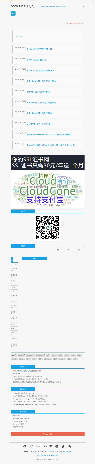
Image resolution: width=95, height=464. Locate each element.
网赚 (13, 328)
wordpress (40, 355)
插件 (75, 359)
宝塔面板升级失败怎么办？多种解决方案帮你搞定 (30, 401)
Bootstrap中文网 (18, 424)
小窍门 (14, 291)
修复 (40, 359)
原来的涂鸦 (16, 373)
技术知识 (14, 306)
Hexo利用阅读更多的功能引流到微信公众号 (28, 376)
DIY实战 (14, 265)
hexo (14, 355)
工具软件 (14, 296)
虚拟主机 (48, 359)
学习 (73, 355)
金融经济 (14, 333)
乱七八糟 (14, 269)
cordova (62, 359)
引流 (69, 359)
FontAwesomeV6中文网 (21, 418)
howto (22, 359)
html (60, 355)
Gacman (50, 451)
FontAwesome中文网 (20, 421)
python (21, 355)
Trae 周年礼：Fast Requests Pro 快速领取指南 (29, 399)
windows (30, 355)
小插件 (14, 287)
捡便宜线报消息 (18, 427)
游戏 (13, 324)
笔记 (34, 359)
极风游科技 (16, 415)
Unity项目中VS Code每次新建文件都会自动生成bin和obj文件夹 (34, 404)
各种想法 (14, 275)
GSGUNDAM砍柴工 (24, 6)
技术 (28, 359)
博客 (53, 355)
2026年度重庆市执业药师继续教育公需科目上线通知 (30, 379)
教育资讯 (14, 319)
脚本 (66, 355)
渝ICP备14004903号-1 (44, 455)
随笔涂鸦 (14, 339)
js (48, 355)
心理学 (14, 302)
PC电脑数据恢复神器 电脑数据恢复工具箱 (27, 371)
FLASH (14, 359)
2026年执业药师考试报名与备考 (24, 393)
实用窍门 (14, 282)
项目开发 (14, 345)
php (55, 359)
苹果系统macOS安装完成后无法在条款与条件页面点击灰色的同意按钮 (37, 382)
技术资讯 (14, 312)
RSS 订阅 (48, 434)
